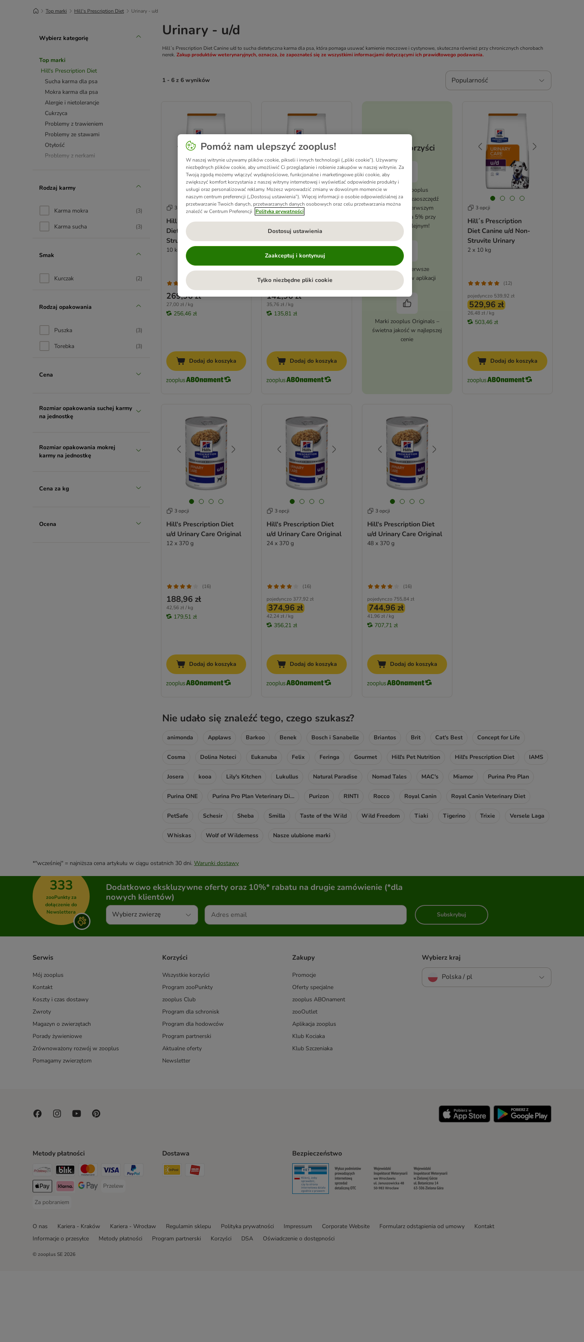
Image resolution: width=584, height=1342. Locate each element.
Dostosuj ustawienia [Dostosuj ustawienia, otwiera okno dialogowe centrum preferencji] (295, 231)
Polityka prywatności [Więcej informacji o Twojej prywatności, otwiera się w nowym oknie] (280, 211)
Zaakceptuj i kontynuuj (295, 256)
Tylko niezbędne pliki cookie (295, 280)
